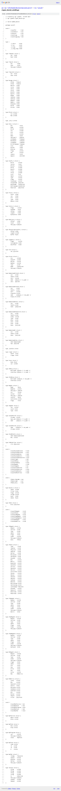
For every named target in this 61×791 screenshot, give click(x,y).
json (58, 788)
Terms (18, 788)
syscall (40, 8)
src (35, 8)
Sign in (57, 2)
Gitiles (9, 788)
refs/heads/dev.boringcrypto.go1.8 (19, 8)
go (2, 8)
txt (54, 788)
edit (38, 14)
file (34, 14)
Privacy (14, 788)
